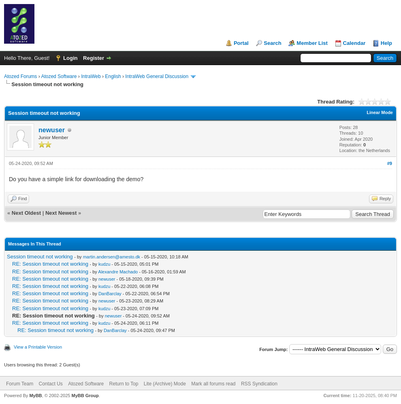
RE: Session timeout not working (50, 264)
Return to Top (124, 384)
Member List (312, 43)
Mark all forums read (213, 384)
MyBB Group (84, 395)
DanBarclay (110, 293)
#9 (389, 163)
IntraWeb (90, 76)
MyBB (35, 395)
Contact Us (50, 384)
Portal (241, 43)
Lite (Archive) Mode (165, 384)
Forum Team (19, 384)
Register (93, 58)
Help (386, 43)
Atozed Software (59, 76)
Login (70, 58)
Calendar (354, 43)
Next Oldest (26, 213)
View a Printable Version (38, 347)
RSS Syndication (259, 384)
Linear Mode (380, 112)
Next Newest (61, 213)
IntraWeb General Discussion (156, 76)
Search (272, 43)
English (113, 76)
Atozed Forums (20, 76)
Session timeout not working (40, 257)
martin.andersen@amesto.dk (111, 256)
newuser (51, 130)
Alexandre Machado (118, 271)
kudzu (104, 264)
